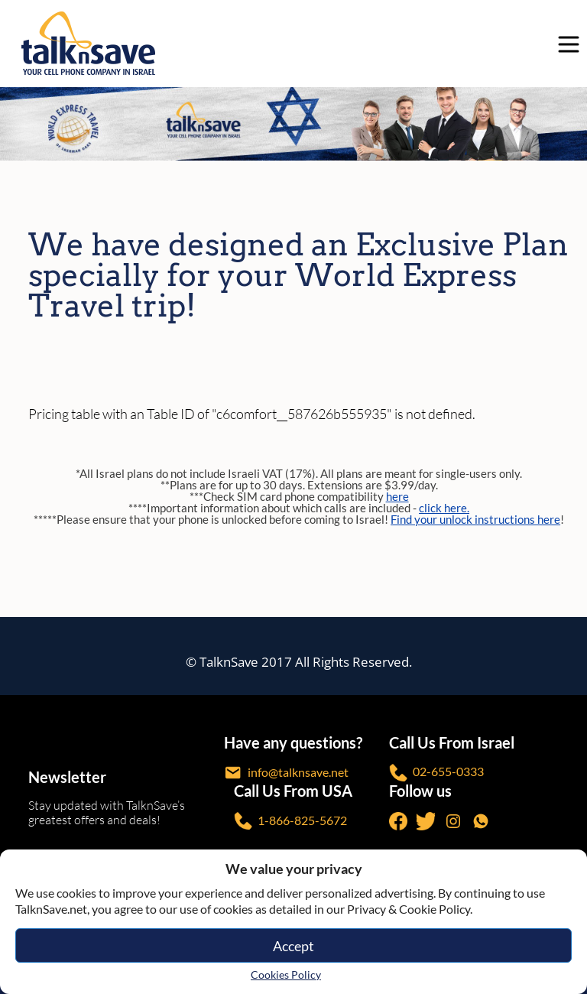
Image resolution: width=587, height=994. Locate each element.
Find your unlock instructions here (475, 519)
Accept (293, 945)
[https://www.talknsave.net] (295, 43)
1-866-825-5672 (290, 821)
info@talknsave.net (286, 772)
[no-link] (565, 44)
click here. (444, 508)
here (397, 496)
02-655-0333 (436, 772)
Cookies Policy (286, 974)
